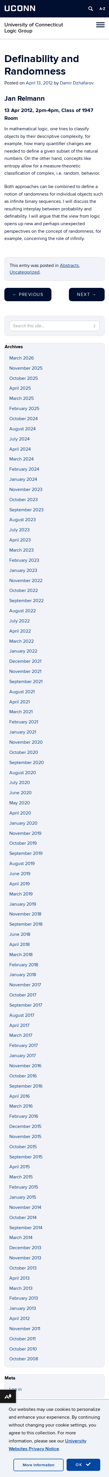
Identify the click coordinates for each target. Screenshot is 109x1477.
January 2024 (23, 479)
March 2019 (21, 894)
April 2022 (20, 631)
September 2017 (25, 1005)
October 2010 (23, 1349)
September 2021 (25, 682)
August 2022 (22, 611)
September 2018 (25, 924)
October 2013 (23, 1268)
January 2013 (22, 1308)
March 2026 (21, 358)
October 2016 (23, 1076)
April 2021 (19, 702)
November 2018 (25, 914)
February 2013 (23, 1298)
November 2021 (25, 671)
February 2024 (24, 469)
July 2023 (19, 530)
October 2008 (23, 1359)
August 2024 (22, 429)
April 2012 (19, 1318)
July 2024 (19, 439)
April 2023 (20, 540)
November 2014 (25, 1207)
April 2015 (19, 1167)
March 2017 (20, 1035)
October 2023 (23, 500)
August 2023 (22, 520)
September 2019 (25, 853)
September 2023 (26, 510)
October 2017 (22, 995)
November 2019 (25, 833)
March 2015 (21, 1177)
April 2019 (19, 884)
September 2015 (25, 1157)
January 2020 (23, 823)
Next (87, 294)
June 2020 (20, 793)
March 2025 (21, 398)
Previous (27, 294)
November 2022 (25, 581)
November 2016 (25, 1066)
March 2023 (21, 550)
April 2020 (20, 813)
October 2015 (23, 1147)
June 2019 (19, 874)
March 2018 (21, 955)
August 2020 (22, 773)
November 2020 (26, 742)
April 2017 (19, 1025)
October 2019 (23, 843)
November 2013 (25, 1258)
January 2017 (22, 1056)
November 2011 (24, 1329)
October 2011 (22, 1339)
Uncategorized (25, 272)
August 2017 (21, 1015)
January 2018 (22, 975)
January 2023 (23, 570)
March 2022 (21, 641)
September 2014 (25, 1228)
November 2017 (25, 985)
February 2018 (23, 965)
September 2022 (26, 601)
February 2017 (23, 1045)
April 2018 (19, 944)
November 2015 (25, 1137)
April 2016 (19, 1096)
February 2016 (23, 1116)
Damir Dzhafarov (77, 83)
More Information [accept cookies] (38, 1464)
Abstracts (69, 265)
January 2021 (22, 732)
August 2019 (22, 863)
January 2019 (22, 904)
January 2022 (23, 651)
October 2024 (23, 419)
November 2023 (25, 489)
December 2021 (25, 661)
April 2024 (20, 449)
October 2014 (23, 1217)
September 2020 (26, 762)
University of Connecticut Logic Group (33, 28)
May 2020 (19, 803)
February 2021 (23, 722)
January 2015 (22, 1197)
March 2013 (21, 1288)
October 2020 (23, 752)
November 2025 (25, 368)
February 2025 (24, 408)
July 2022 (19, 621)
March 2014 (21, 1238)
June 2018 (19, 934)
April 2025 (20, 388)
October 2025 (23, 378)
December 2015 (25, 1126)
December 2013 (25, 1248)
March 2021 (21, 712)
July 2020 (19, 783)
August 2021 (22, 692)
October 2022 (23, 590)
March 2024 (21, 459)
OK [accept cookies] (83, 1464)
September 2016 (25, 1086)
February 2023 (24, 560)
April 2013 (19, 1278)
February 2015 (23, 1187)
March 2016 (21, 1106)
